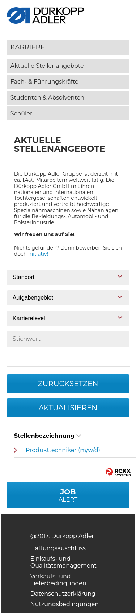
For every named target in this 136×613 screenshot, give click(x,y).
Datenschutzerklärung (62, 593)
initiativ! (38, 254)
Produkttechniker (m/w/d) (63, 450)
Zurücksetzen (68, 383)
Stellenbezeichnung (47, 435)
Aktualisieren (68, 407)
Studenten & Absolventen (47, 97)
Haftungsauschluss (58, 548)
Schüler (21, 113)
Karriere (27, 47)
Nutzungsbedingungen (64, 604)
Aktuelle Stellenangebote (47, 65)
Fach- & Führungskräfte (44, 81)
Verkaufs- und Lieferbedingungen (58, 580)
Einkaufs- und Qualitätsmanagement (63, 562)
